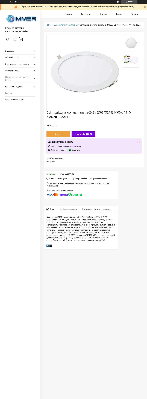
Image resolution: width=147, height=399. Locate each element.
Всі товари (9, 51)
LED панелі (73, 25)
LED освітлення (11, 58)
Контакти (135, 14)
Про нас (119, 14)
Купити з (83, 134)
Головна (68, 14)
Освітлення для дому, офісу (17, 64)
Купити (58, 134)
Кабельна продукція (14, 87)
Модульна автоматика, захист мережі (18, 78)
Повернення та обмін (14, 100)
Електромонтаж (12, 71)
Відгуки (8, 93)
